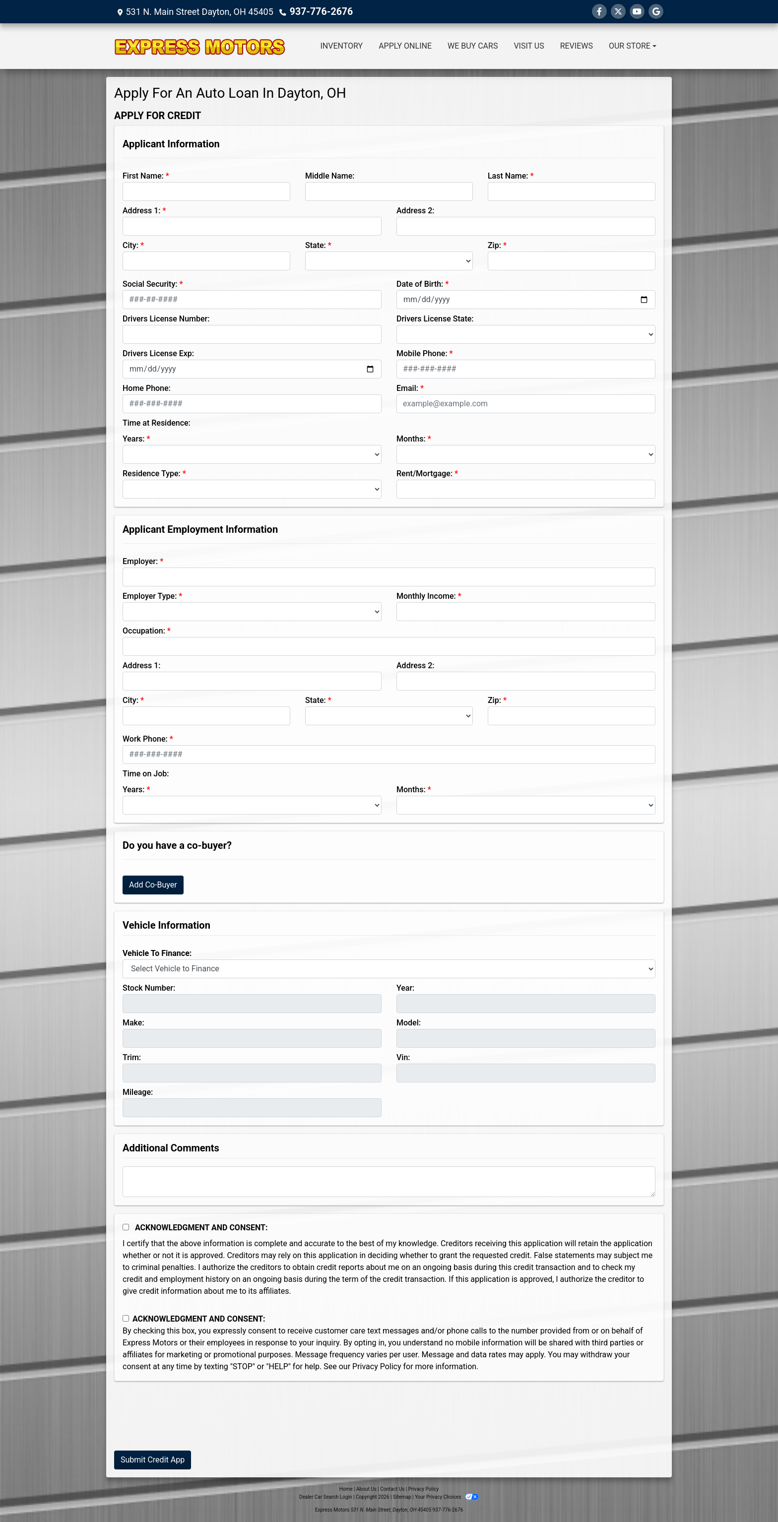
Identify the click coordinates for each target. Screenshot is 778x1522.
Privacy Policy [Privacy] (423, 1489)
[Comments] (389, 1181)
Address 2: (415, 210)
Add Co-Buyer (153, 884)
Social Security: (150, 284)
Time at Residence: (157, 423)
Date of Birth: (419, 284)
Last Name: (508, 176)
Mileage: (138, 1092)
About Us (366, 1489)
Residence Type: (152, 473)
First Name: (143, 176)
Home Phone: (147, 388)
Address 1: (141, 210)
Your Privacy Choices (447, 1497)
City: (130, 245)
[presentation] (189, 1423)
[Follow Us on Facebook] (599, 11)
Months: (411, 439)
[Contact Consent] (126, 1318)
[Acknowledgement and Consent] (126, 1227)
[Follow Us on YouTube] (637, 11)
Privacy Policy (376, 1366)
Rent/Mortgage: (424, 473)
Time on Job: (146, 773)
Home (346, 1489)
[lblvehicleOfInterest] (389, 968)
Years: (134, 439)
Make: (133, 1022)
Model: (408, 1022)
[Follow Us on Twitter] (618, 11)
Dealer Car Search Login (325, 1497)
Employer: (140, 561)
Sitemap (402, 1497)
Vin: (403, 1057)
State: (315, 245)
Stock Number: (149, 988)
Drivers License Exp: (158, 353)
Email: (407, 388)
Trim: (132, 1057)
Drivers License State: (435, 318)
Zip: (494, 245)
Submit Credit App (153, 1459)
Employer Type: (150, 596)
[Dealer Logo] (200, 46)
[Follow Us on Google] (655, 11)
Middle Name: (329, 176)
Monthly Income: (426, 596)
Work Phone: (145, 739)
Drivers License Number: (166, 318)
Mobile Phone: (422, 353)
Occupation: (144, 630)
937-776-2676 (319, 11)
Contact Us (392, 1489)
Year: (405, 988)
